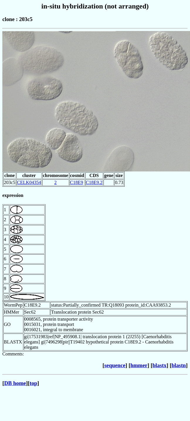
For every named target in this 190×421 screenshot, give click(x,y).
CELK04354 (29, 182)
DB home (15, 383)
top (33, 383)
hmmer (138, 365)
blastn (179, 365)
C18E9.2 (94, 182)
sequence (114, 365)
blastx (159, 365)
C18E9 (76, 182)
